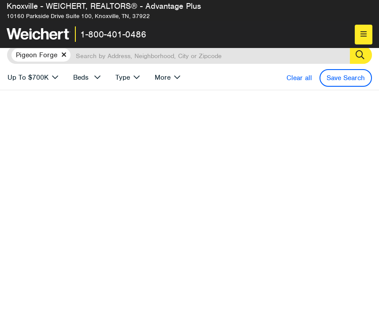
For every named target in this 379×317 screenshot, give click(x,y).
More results (248, 258)
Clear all (299, 78)
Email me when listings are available (225, 194)
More (163, 77)
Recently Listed (203, 272)
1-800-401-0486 (113, 34)
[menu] (363, 34)
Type (122, 77)
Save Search (346, 78)
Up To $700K (27, 77)
